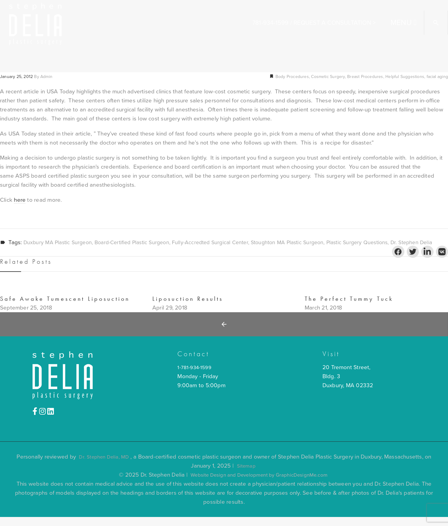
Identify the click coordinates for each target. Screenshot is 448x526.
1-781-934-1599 (196, 376)
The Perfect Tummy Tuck (349, 308)
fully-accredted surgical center (222, 242)
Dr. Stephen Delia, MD (104, 465)
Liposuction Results (187, 308)
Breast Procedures (365, 76)
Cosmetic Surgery (328, 76)
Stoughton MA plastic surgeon (303, 242)
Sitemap (246, 475)
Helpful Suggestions (404, 76)
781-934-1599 (270, 22)
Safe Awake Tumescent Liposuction (65, 308)
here (20, 200)
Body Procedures (291, 76)
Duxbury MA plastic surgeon (59, 242)
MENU (401, 22)
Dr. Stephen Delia (22, 252)
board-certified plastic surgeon (138, 242)
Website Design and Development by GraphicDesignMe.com (259, 484)
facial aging (437, 76)
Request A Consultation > (335, 22)
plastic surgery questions (377, 242)
